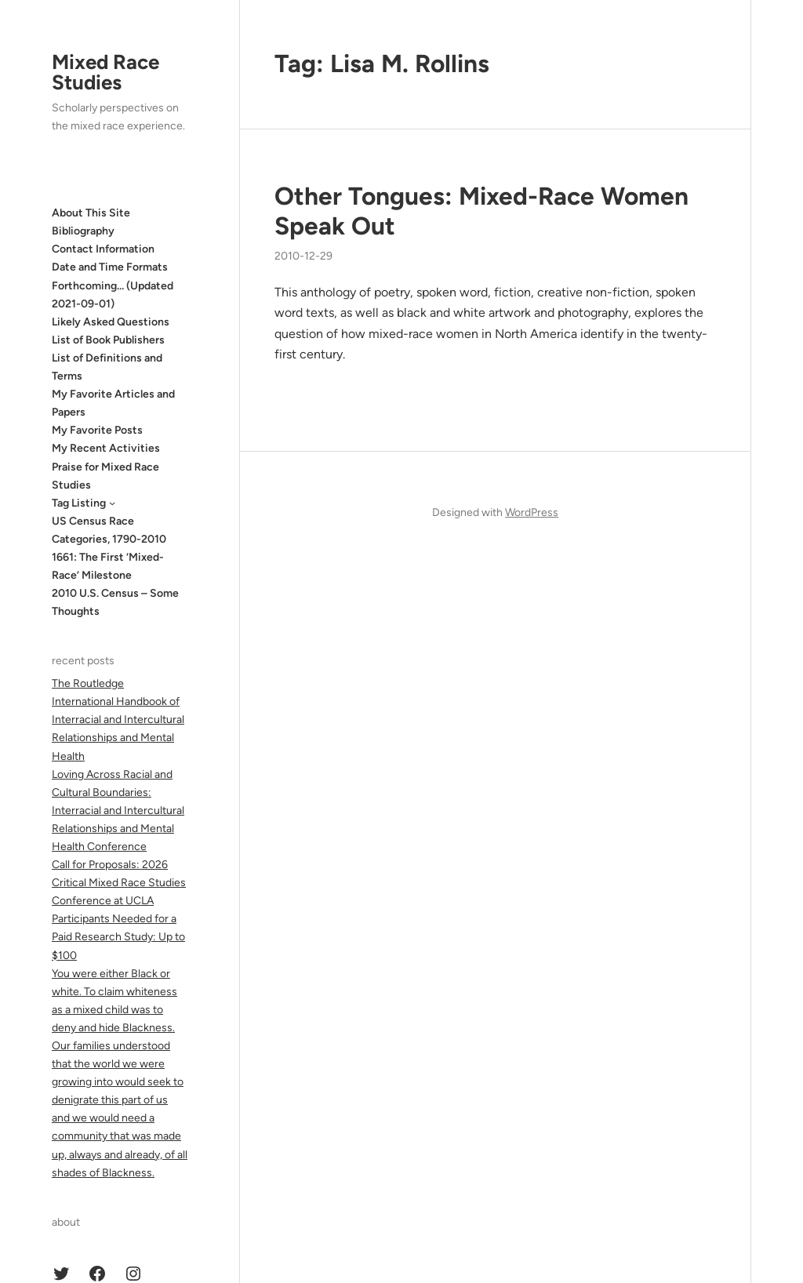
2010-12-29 (303, 256)
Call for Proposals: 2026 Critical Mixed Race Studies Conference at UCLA (119, 882)
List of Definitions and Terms (107, 367)
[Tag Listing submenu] (112, 503)
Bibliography (83, 231)
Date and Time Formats (110, 267)
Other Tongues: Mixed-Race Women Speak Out (481, 211)
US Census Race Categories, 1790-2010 (109, 530)
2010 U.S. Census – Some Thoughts (115, 602)
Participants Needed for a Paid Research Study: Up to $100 (118, 936)
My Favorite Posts (97, 430)
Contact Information (103, 249)
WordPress (531, 512)
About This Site (91, 213)
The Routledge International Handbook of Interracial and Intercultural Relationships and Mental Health (118, 719)
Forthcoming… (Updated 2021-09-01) (112, 295)
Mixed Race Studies (105, 72)
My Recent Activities (106, 448)
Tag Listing (79, 503)
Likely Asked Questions (110, 322)
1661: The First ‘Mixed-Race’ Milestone (108, 566)
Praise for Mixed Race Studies (105, 476)
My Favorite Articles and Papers (113, 403)
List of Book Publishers (108, 340)
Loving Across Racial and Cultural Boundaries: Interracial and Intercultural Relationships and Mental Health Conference (118, 810)
